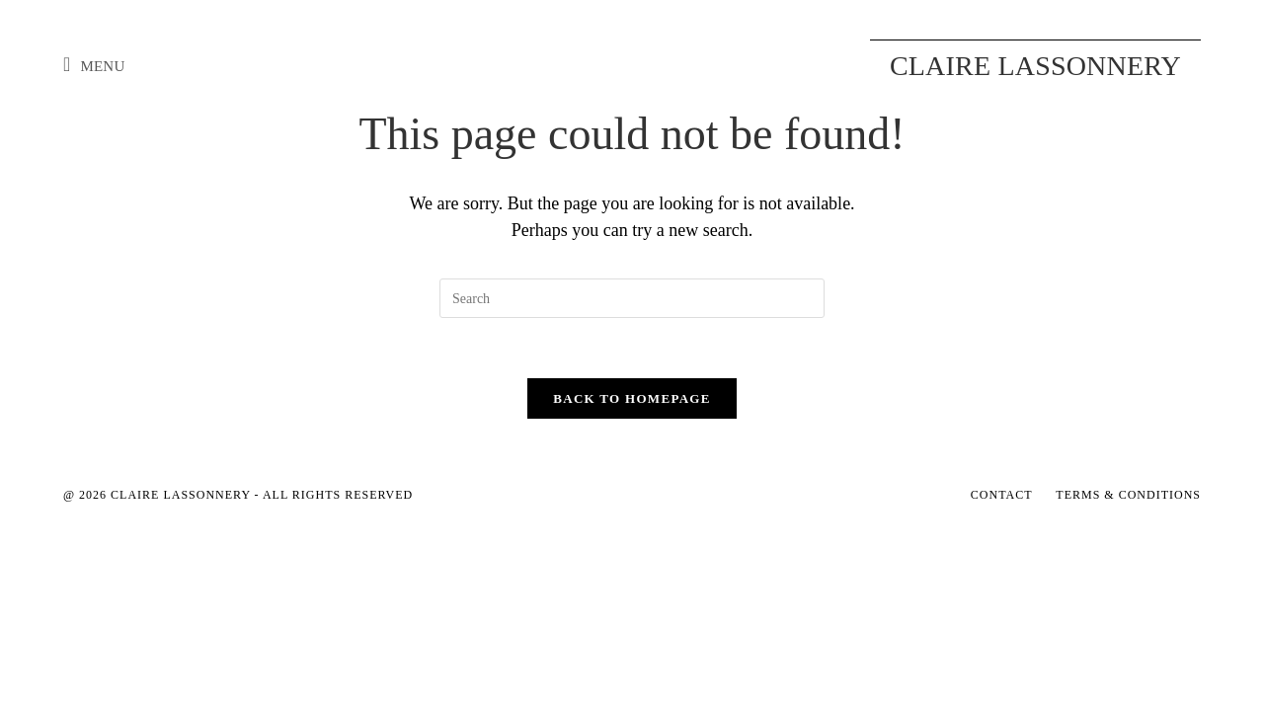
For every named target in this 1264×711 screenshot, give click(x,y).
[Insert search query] (632, 298)
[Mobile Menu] (93, 66)
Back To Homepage (631, 398)
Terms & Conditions (1128, 495)
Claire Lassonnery (1035, 65)
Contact (1002, 495)
